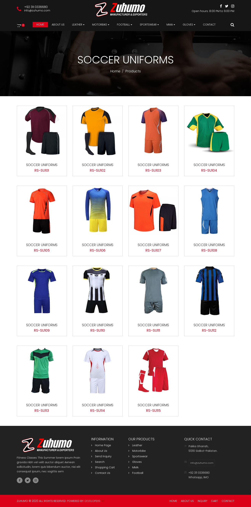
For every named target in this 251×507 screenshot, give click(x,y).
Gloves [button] (189, 24)
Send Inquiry (101, 456)
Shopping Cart (103, 467)
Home (40, 24)
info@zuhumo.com (37, 10)
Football (135, 473)
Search (98, 462)
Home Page (101, 445)
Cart (214, 501)
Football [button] (124, 24)
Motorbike (137, 451)
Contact (209, 24)
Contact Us (100, 473)
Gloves (135, 462)
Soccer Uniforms (41, 164)
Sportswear (138, 456)
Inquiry (202, 501)
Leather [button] (78, 24)
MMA (133, 467)
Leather (135, 445)
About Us (99, 451)
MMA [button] (171, 24)
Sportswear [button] (149, 24)
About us (58, 24)
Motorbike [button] (100, 24)
